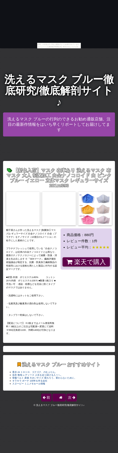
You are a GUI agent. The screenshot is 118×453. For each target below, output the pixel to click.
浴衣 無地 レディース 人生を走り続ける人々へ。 (37, 375)
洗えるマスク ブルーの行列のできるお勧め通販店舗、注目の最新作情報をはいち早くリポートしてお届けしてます (58, 124)
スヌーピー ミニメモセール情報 (28, 383)
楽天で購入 (86, 261)
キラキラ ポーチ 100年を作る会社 (29, 380)
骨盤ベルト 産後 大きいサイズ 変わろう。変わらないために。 (44, 378)
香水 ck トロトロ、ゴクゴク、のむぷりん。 (34, 372)
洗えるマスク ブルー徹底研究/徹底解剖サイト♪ (59, 91)
